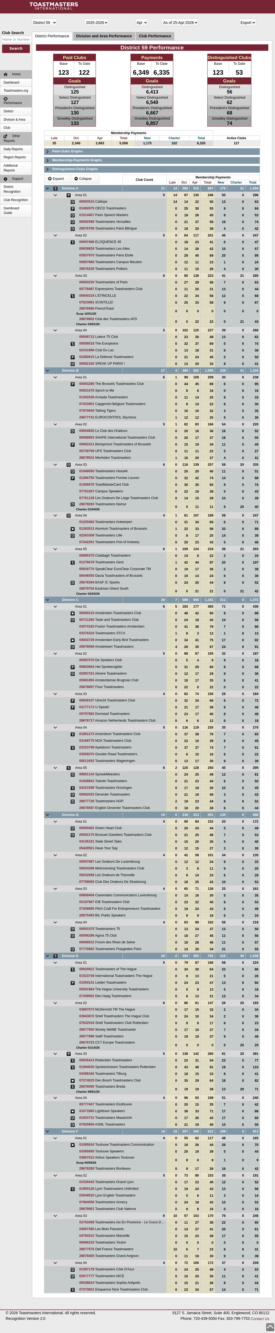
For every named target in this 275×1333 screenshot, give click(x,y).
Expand (56, 179)
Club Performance (155, 36)
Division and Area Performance (104, 36)
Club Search (13, 33)
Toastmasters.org (15, 90)
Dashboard (11, 82)
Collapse (83, 179)
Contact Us (260, 1319)
